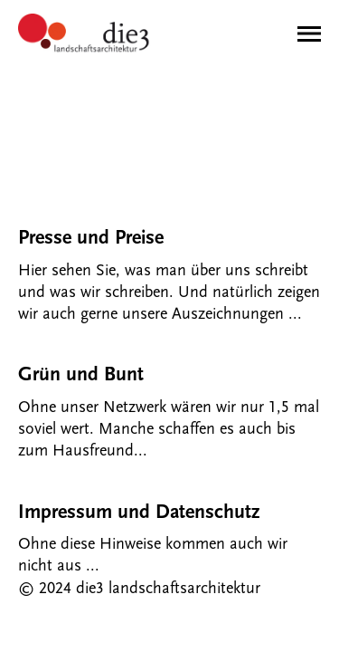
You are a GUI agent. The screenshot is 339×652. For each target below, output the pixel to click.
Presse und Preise (91, 237)
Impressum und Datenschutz (138, 512)
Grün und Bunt (81, 374)
